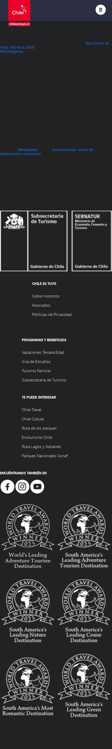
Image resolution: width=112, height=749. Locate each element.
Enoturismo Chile (37, 437)
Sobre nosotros (46, 295)
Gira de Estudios (36, 361)
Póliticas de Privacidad (52, 314)
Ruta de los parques (39, 428)
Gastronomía (64, 149)
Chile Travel (31, 409)
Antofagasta (11, 51)
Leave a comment (24, 153)
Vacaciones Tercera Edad (43, 352)
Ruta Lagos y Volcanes (41, 446)
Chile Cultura (33, 418)
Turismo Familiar (36, 370)
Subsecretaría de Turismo (44, 379)
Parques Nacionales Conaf (45, 455)
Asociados (41, 305)
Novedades (28, 149)
